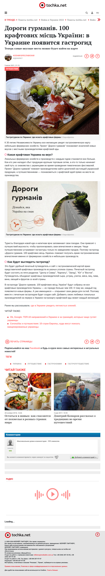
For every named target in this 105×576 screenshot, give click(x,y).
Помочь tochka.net (28, 20)
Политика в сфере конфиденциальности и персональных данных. (44, 566)
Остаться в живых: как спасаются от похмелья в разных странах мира (28, 419)
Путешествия (12, 69)
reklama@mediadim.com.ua (43, 555)
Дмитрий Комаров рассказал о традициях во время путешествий (75, 419)
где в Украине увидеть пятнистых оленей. (53, 305)
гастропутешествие (78, 364)
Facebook (35, 348)
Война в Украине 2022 (52, 20)
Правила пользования (12, 566)
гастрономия (55, 364)
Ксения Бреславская (23, 55)
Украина (17, 364)
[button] (92, 13)
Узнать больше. (52, 570)
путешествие (35, 364)
